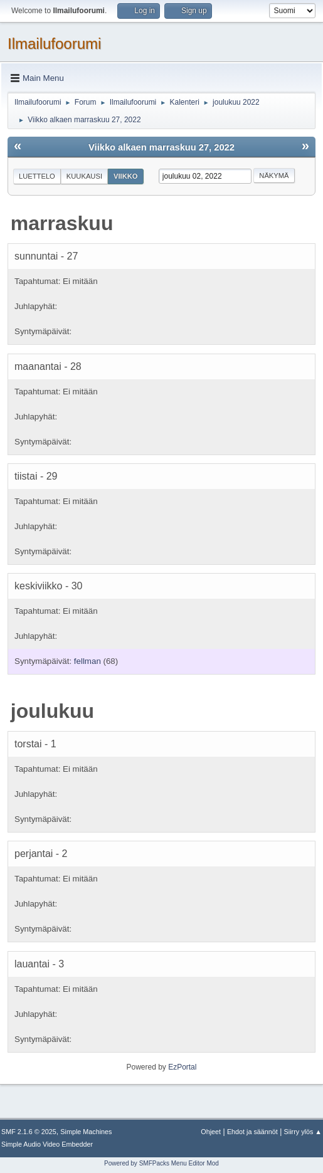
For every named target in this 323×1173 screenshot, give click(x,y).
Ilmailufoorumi (54, 43)
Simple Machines (86, 1131)
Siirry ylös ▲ (303, 1131)
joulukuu (52, 711)
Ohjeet (211, 1131)
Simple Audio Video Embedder (47, 1144)
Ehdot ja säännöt (252, 1131)
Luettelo (37, 176)
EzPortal (182, 1067)
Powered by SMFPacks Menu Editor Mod (161, 1163)
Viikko (126, 176)
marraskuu (62, 223)
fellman (87, 661)
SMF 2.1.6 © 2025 (28, 1131)
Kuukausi (84, 176)
